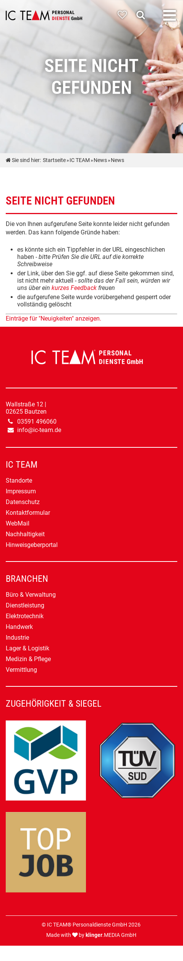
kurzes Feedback (74, 287)
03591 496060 (37, 421)
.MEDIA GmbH (111, 935)
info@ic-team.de (39, 430)
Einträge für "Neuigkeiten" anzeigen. (53, 318)
